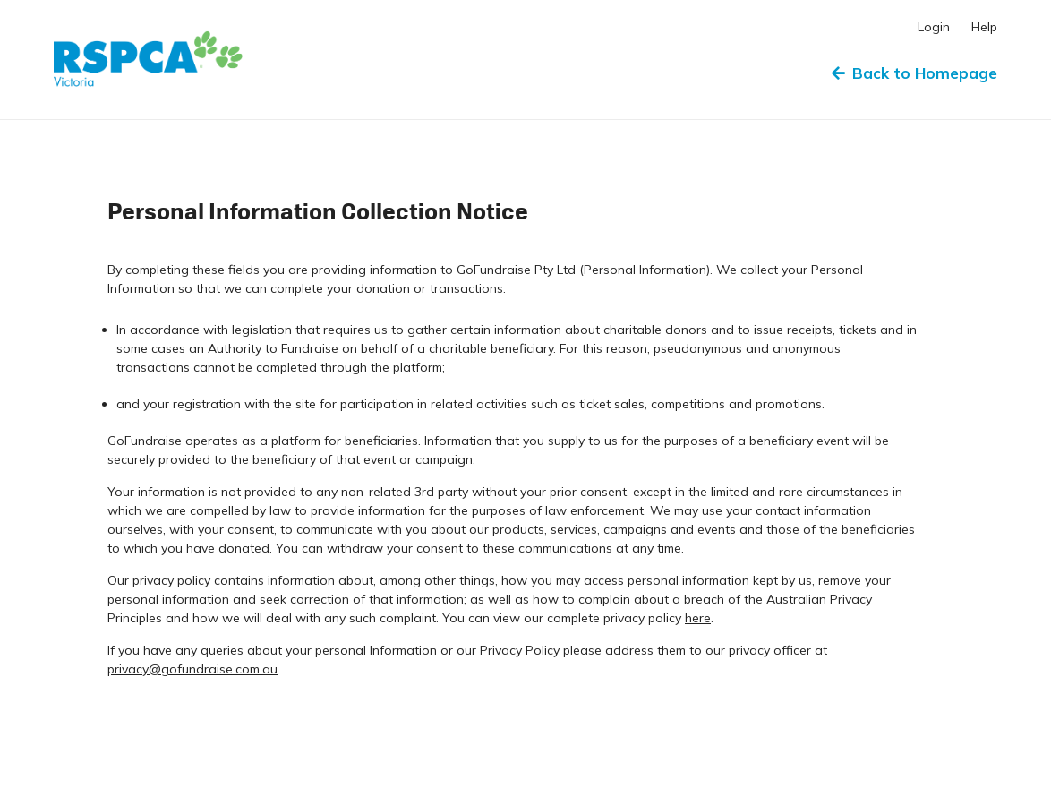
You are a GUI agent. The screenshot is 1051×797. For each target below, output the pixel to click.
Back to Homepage (914, 73)
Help (984, 27)
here (698, 618)
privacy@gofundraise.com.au (192, 669)
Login (934, 27)
